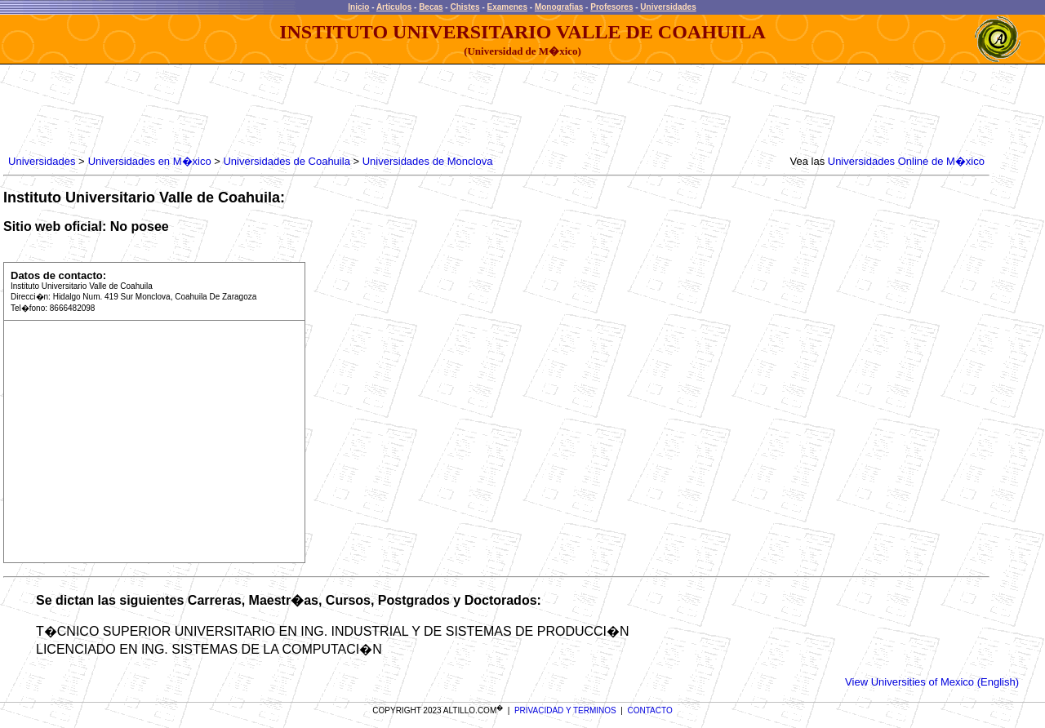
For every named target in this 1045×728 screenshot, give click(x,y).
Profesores (611, 6)
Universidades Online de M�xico (906, 161)
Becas (430, 6)
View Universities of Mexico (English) (932, 682)
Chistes (464, 6)
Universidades (668, 6)
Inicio (358, 6)
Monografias (559, 6)
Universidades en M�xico (149, 161)
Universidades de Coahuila (286, 161)
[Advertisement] (302, 110)
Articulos (393, 6)
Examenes (507, 6)
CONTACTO (650, 710)
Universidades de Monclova (427, 161)
